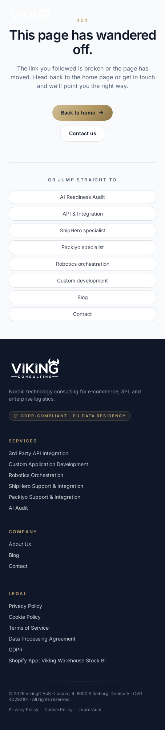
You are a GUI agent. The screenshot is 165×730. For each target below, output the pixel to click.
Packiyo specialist (82, 247)
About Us (20, 544)
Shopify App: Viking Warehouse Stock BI (57, 660)
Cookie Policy (25, 617)
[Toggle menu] (149, 14)
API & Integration (83, 213)
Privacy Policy (25, 606)
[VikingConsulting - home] (30, 14)
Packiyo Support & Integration (44, 497)
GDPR (16, 649)
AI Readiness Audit (82, 197)
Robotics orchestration (82, 264)
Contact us (82, 133)
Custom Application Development (48, 464)
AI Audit (18, 508)
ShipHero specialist (82, 230)
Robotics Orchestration (36, 475)
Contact (82, 314)
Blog (82, 297)
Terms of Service (29, 628)
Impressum (90, 709)
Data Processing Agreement (42, 638)
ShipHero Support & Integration (46, 486)
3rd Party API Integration (38, 453)
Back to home (82, 112)
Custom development (82, 280)
